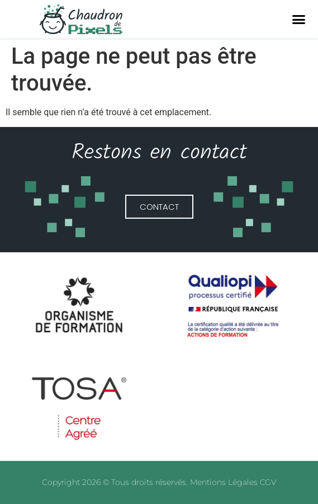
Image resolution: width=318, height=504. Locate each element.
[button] (299, 19)
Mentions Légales (225, 482)
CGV (268, 482)
